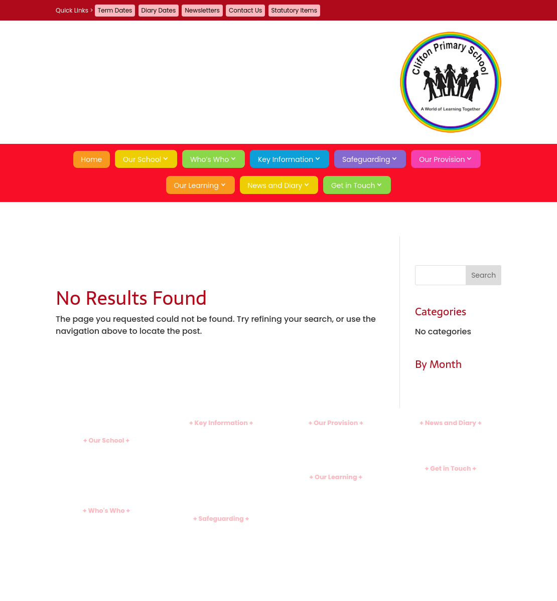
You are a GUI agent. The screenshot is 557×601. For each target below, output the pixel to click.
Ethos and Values (106, 460)
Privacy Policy (450, 513)
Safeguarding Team (221, 538)
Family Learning (336, 459)
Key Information (285, 159)
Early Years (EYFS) (336, 504)
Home (91, 159)
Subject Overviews (336, 496)
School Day (106, 468)
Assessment (336, 521)
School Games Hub (335, 513)
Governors (106, 555)
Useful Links (336, 529)
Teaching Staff (106, 538)
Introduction (106, 452)
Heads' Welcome (106, 522)
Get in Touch (353, 185)
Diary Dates (159, 10)
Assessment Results (221, 459)
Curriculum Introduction (336, 488)
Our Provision (442, 159)
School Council (106, 563)
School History (106, 493)
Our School (142, 159)
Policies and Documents (221, 434)
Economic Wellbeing (221, 571)
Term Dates (115, 10)
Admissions (221, 443)
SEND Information (221, 468)
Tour (106, 485)
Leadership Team (106, 530)
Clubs (336, 434)
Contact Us (245, 10)
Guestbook (450, 488)
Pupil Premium (221, 476)
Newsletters (202, 10)
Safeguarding (366, 159)
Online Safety (221, 554)
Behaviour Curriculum (221, 579)
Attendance (106, 477)
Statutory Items (294, 10)
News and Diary (275, 185)
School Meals (336, 451)
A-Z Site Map (450, 505)
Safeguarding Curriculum (221, 546)
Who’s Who (209, 159)
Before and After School (335, 443)
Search (451, 531)
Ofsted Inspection (221, 451)
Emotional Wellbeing (221, 563)
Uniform (220, 492)
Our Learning (196, 185)
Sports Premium (221, 484)
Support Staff (106, 547)
